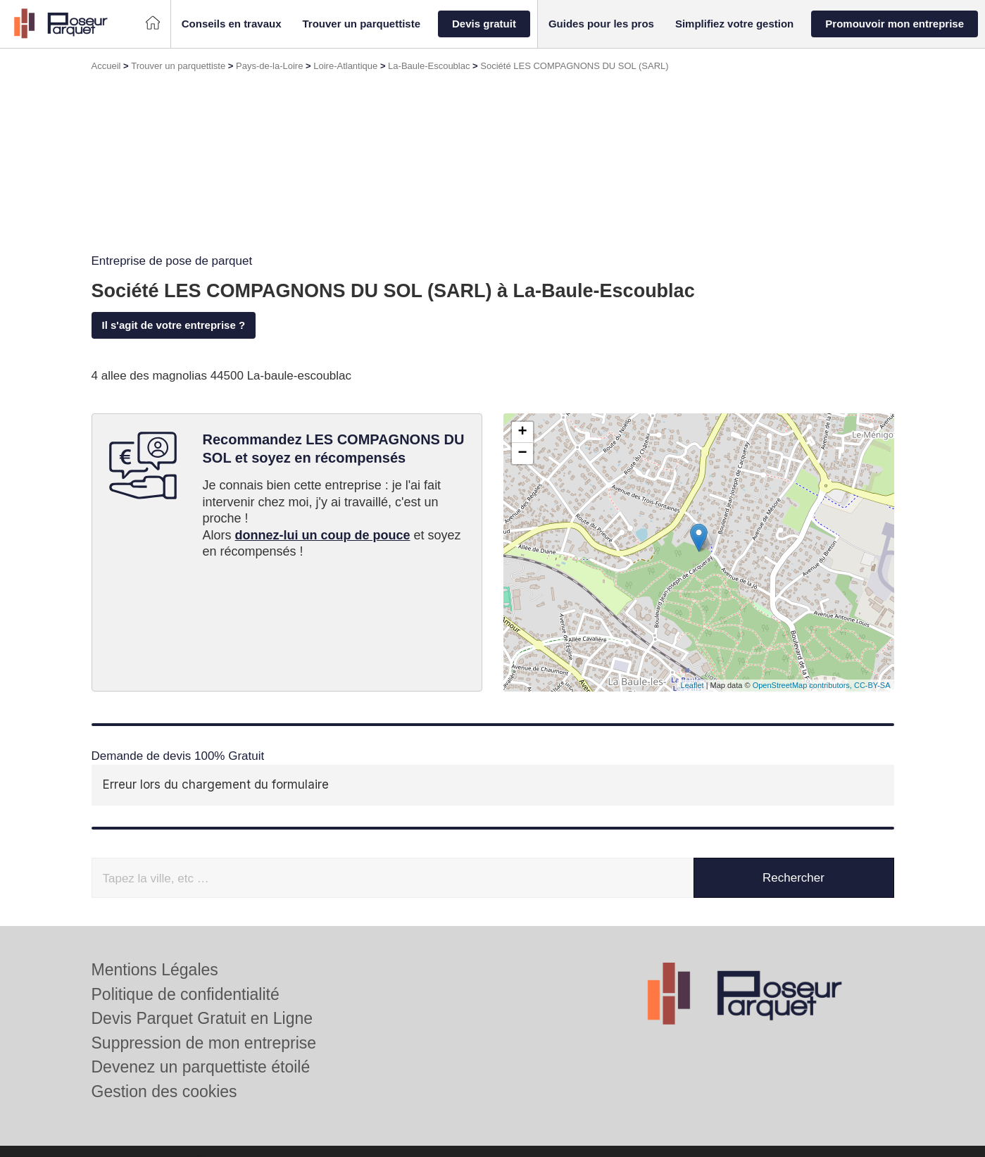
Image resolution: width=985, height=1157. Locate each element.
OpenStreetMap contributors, (803, 685)
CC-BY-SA (872, 685)
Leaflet (692, 685)
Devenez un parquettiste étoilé (201, 1067)
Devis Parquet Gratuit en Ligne (202, 1018)
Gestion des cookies (164, 1091)
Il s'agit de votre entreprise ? (174, 325)
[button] (231, 24)
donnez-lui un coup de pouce (322, 535)
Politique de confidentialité (186, 994)
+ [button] (522, 432)
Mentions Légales (155, 970)
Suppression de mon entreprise (204, 1043)
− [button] (522, 453)
